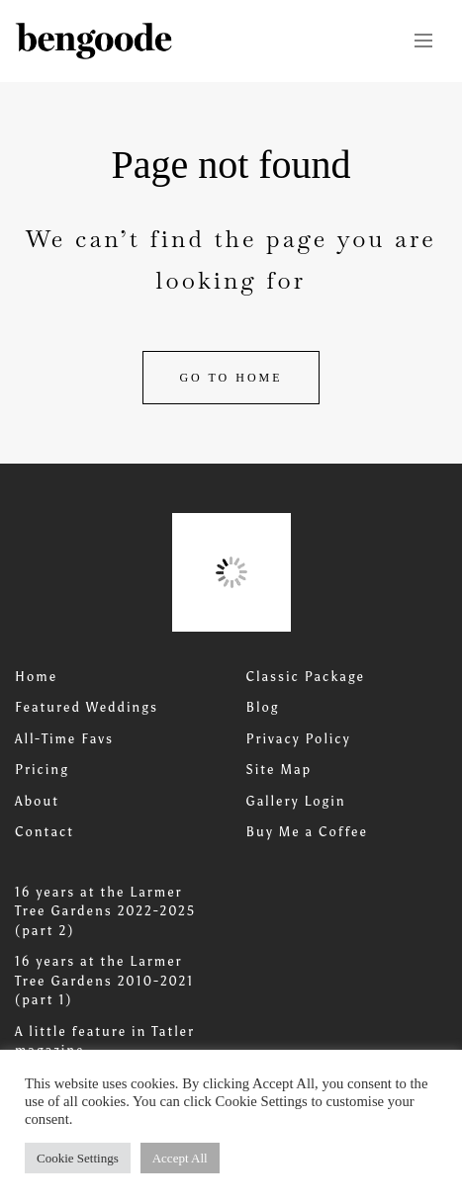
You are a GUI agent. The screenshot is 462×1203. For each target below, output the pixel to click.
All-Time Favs (64, 738)
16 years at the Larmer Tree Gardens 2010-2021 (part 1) (104, 980)
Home (36, 676)
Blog (263, 707)
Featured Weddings (86, 707)
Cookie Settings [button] (78, 1158)
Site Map (279, 769)
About (37, 801)
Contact (44, 831)
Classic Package (306, 676)
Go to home (230, 378)
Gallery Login (296, 801)
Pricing (42, 769)
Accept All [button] (180, 1158)
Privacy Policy (298, 738)
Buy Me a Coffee (307, 831)
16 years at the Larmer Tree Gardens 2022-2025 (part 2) (105, 911)
